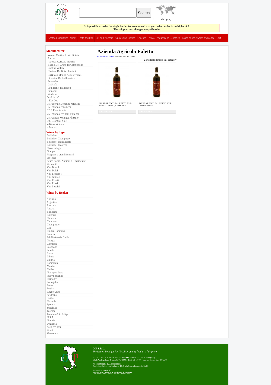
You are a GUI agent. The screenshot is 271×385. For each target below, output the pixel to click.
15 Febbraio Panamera (58, 107)
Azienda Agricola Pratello (60, 61)
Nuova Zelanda (54, 275)
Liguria (50, 259)
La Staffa (51, 84)
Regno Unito (53, 291)
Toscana (50, 311)
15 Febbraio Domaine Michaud (63, 103)
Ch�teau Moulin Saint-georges (63, 75)
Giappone (51, 247)
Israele (50, 250)
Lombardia (52, 263)
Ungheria (51, 323)
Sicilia (50, 298)
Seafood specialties (58, 38)
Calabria (51, 218)
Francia (50, 234)
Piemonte (51, 279)
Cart (219, 38)
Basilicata (51, 211)
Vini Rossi (52, 183)
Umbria (50, 320)
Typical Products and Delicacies (164, 38)
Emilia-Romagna (55, 231)
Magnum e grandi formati (60, 154)
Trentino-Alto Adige (57, 314)
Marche (50, 266)
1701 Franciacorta (56, 110)
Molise (50, 269)
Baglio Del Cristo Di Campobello (64, 64)
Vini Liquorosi (54, 173)
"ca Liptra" (52, 97)
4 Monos (51, 127)
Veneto (50, 330)
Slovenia (51, 301)
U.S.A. (50, 317)
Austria (50, 208)
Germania (51, 243)
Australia (51, 205)
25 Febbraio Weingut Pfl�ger (62, 114)
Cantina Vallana (55, 68)
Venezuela (52, 333)
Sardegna (51, 295)
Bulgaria (51, 215)
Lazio (49, 253)
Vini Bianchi (53, 167)
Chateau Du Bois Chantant (61, 71)
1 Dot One (52, 100)
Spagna (50, 304)
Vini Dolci (52, 170)
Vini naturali (53, 177)
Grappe (50, 151)
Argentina (51, 202)
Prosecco (51, 157)
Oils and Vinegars (104, 38)
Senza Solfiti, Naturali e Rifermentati (66, 161)
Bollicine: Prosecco (56, 145)
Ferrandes (52, 81)
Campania (52, 221)
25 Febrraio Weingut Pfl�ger (62, 117)
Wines (73, 38)
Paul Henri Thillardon (58, 87)
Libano (50, 256)
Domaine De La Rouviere (60, 78)
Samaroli (51, 91)
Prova (49, 285)
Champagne (52, 224)
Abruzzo (51, 199)
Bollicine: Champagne (58, 138)
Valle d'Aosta (53, 327)
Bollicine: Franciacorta (58, 141)
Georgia (50, 240)
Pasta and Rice (86, 38)
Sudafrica (51, 307)
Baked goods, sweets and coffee (198, 38)
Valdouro (51, 94)
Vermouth (51, 164)
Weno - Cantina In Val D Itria (62, 55)
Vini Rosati (52, 180)
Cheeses (141, 38)
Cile (48, 227)
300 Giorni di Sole (56, 120)
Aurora (50, 58)
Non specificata (54, 272)
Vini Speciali (53, 186)
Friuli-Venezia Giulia (57, 237)
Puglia (50, 288)
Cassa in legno (54, 148)
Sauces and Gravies (125, 38)
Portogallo (52, 282)
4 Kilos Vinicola (55, 124)
